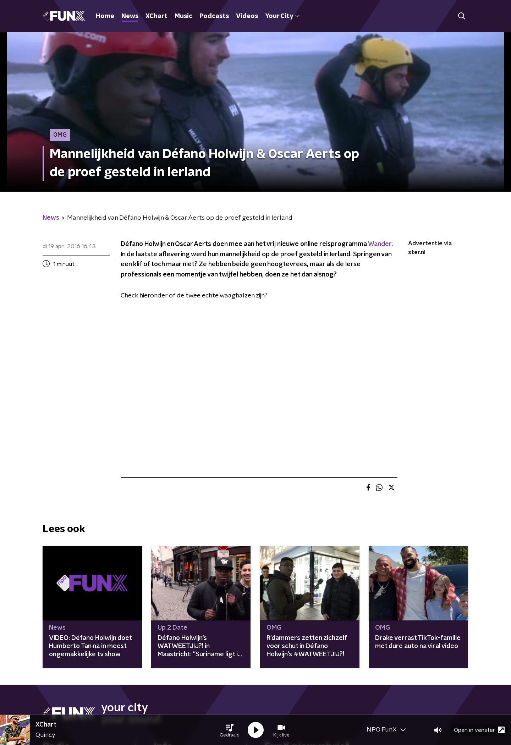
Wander (379, 244)
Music (183, 16)
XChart (156, 16)
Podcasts (214, 16)
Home (105, 16)
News (129, 16)
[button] (229, 730)
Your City (282, 16)
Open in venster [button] (479, 730)
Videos (247, 16)
